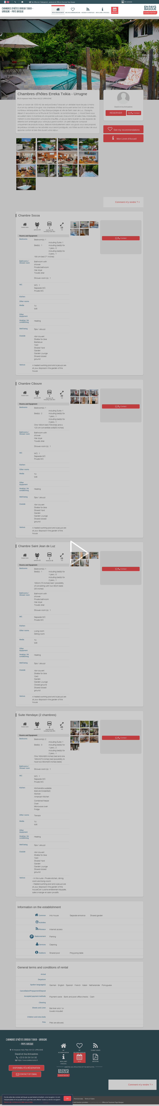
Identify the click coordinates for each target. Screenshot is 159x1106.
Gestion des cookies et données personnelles (18, 1102)
